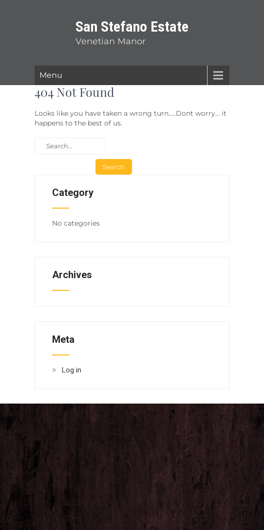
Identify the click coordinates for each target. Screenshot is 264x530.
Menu (50, 75)
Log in (71, 370)
